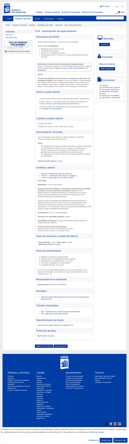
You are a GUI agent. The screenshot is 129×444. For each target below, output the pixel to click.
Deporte (39, 382)
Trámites (32, 25)
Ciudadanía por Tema (45, 25)
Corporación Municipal (74, 380)
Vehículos (58, 25)
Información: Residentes (109, 89)
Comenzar (104, 44)
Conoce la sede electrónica (17, 390)
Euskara (40, 394)
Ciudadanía (10, 31)
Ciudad (37, 19)
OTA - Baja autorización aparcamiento (54, 314)
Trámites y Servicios (23, 19)
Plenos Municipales (73, 384)
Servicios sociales (43, 416)
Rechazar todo (120, 440)
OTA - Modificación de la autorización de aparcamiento (60, 312)
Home (9, 19)
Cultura (39, 380)
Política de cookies (96, 432)
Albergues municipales (103, 382)
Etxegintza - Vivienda (44, 390)
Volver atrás (60, 346)
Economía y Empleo (44, 392)
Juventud (40, 398)
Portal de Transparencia (74, 388)
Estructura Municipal (73, 382)
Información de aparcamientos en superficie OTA (55, 325)
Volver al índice (44, 346)
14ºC (119, 12)
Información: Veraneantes (109, 97)
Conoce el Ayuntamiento (74, 376)
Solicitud (103, 85)
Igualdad (40, 396)
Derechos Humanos (44, 384)
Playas (97, 380)
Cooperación (41, 378)
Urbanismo (40, 418)
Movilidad (40, 404)
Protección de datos (47, 336)
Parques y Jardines (43, 406)
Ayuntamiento (49, 19)
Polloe (39, 410)
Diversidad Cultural (43, 386)
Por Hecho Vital (11, 37)
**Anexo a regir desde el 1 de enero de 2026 (57, 178)
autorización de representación (68, 104)
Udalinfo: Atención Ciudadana (18, 380)
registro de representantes (52, 109)
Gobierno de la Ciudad (74, 378)
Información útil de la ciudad (105, 376)
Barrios (39, 376)
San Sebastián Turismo (103, 378)
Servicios (10, 378)
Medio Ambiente (42, 402)
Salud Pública (42, 412)
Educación (40, 388)
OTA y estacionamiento (72, 25)
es (122, 6)
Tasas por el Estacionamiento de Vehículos (56, 174)
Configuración (93, 440)
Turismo (60, 19)
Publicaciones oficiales (15, 382)
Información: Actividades (109, 95)
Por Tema (9, 35)
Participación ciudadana (45, 408)
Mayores (40, 400)
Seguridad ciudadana (44, 414)
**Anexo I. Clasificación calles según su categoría (59, 176)
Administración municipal (75, 386)
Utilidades (11, 384)
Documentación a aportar (109, 87)
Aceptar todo (106, 440)
